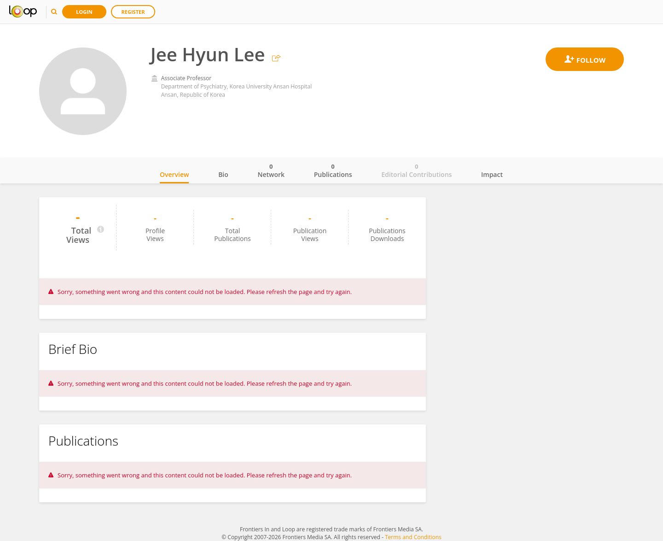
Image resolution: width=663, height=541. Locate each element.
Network (271, 170)
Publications (333, 170)
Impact (492, 174)
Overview (174, 174)
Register (133, 11)
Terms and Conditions (413, 537)
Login (84, 11)
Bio (223, 174)
